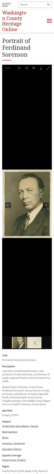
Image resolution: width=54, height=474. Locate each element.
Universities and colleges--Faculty (20, 426)
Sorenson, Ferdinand (13, 443)
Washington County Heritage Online (14, 20)
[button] (49, 21)
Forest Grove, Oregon (14, 460)
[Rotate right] (19, 68)
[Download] (41, 68)
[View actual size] (33, 68)
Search (48, 4)
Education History (11, 449)
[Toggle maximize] (48, 68)
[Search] (35, 4)
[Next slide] (46, 205)
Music (5, 437)
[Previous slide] (8, 205)
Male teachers (9, 431)
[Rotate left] (26, 68)
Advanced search (6, 4)
